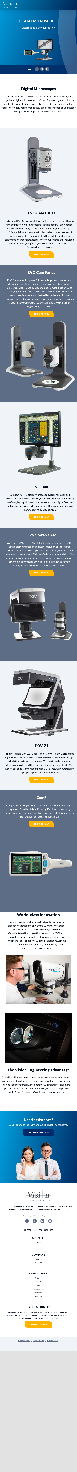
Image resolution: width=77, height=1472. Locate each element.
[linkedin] (42, 1221)
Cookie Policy (53, 1340)
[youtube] (50, 1221)
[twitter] (35, 1221)
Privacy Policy (24, 1340)
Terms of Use (38, 1340)
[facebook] (27, 1221)
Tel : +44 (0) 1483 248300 (38, 1132)
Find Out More (41, 254)
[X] (41, 69)
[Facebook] (36, 69)
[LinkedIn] (46, 69)
